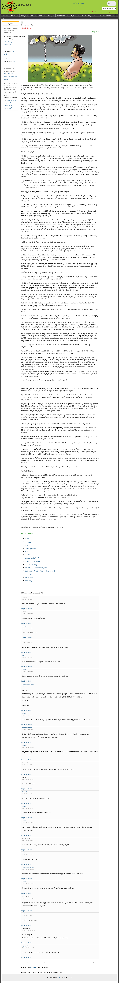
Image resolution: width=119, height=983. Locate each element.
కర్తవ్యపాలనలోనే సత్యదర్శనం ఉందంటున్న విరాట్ (40, 570)
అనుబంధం (28, 574)
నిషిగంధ (24, 791)
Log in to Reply (26, 608)
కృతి (26, 551)
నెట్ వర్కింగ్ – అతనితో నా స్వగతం (36, 567)
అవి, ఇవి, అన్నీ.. (87, 15)
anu (23, 655)
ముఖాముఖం (62, 15)
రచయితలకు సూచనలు (105, 15)
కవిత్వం (23, 15)
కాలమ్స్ (13, 15)
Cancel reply (96, 963)
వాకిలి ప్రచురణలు (78, 3)
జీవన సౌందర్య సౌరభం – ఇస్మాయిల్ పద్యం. (10, 76)
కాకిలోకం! (28, 554)
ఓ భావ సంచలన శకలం (32, 561)
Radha (24, 626)
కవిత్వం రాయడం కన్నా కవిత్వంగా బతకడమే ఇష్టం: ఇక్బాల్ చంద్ (10, 104)
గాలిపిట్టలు (28, 542)
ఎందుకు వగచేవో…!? (32, 558)
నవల (41, 15)
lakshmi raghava (27, 727)
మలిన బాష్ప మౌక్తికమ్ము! (8, 43)
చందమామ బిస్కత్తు (31, 564)
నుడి (4, 18)
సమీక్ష (50, 15)
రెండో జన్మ (28, 580)
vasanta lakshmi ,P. (28, 684)
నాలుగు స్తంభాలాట (31, 548)
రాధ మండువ (25, 945)
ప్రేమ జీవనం (29, 577)
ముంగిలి (5, 15)
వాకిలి (58, 977)
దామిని (27, 538)
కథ (33, 15)
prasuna (24, 640)
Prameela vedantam (28, 867)
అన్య (26, 545)
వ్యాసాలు (74, 15)
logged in (33, 967)
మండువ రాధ (26, 28)
